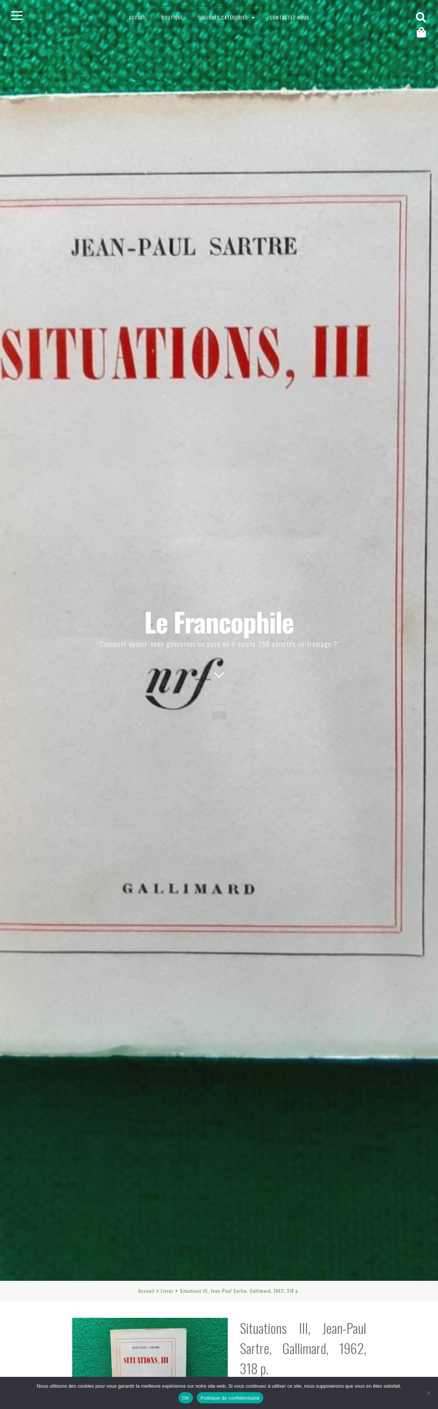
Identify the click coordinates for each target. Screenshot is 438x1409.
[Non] (428, 1393)
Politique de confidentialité (230, 1398)
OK (185, 1398)
